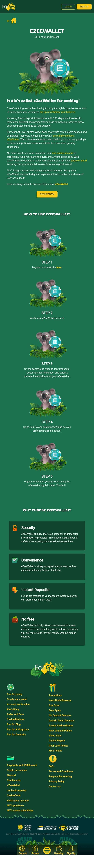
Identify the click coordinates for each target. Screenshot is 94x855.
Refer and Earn (15, 714)
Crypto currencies (17, 770)
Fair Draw (54, 705)
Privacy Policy (56, 781)
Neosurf (11, 775)
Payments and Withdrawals (22, 765)
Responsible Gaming (60, 776)
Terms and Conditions (61, 771)
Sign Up (84, 6)
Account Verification (18, 704)
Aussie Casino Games (61, 725)
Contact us (55, 786)
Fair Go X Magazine (18, 729)
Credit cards (13, 780)
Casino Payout (57, 740)
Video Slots (55, 735)
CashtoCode (13, 795)
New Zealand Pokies (60, 730)
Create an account (17, 699)
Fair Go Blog (14, 724)
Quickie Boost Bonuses (61, 720)
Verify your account (18, 800)
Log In (68, 6)
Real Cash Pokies (58, 745)
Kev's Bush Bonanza (60, 700)
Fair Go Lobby (14, 694)
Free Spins (55, 710)
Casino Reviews (16, 719)
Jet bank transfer (16, 790)
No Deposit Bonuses (60, 715)
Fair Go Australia (16, 734)
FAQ (51, 766)
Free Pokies (55, 750)
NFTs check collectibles (20, 810)
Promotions (55, 695)
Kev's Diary (13, 709)
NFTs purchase (15, 805)
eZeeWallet (13, 785)
